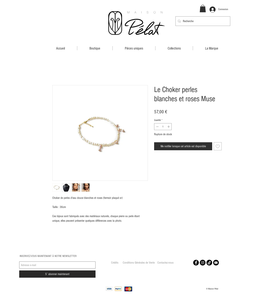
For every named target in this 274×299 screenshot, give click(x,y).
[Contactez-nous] (165, 263)
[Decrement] (157, 126)
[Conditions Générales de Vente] (139, 263)
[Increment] (169, 126)
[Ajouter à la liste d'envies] (218, 146)
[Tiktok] (209, 262)
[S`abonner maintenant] (57, 274)
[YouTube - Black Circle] (216, 262)
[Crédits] (115, 263)
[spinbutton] (163, 126)
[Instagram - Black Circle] (203, 262)
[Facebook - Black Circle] (196, 262)
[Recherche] (202, 21)
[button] (203, 8)
